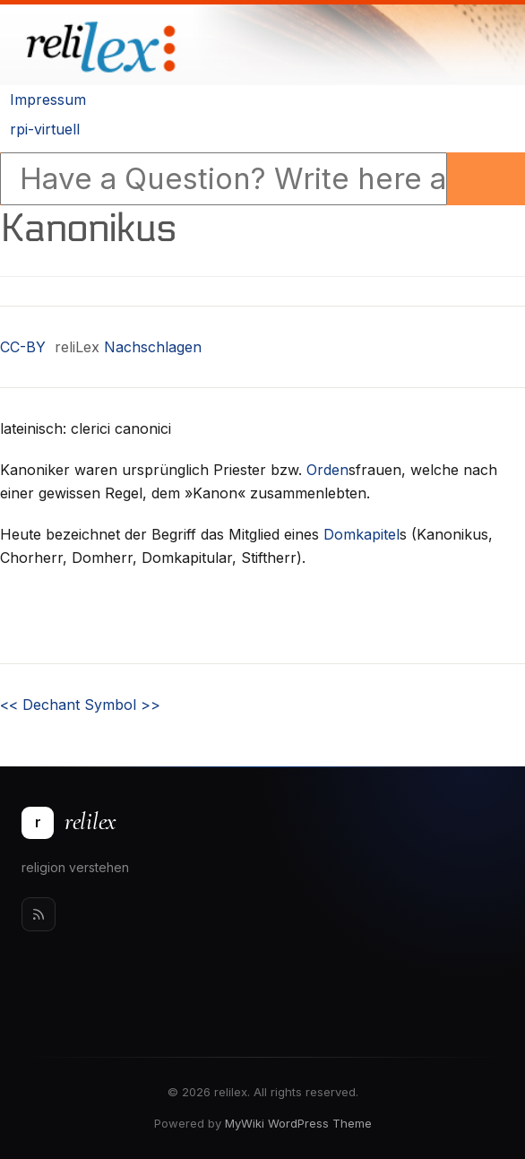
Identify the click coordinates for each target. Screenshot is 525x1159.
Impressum (48, 99)
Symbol (122, 705)
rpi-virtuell (45, 129)
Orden (327, 470)
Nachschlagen (153, 347)
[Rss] (39, 914)
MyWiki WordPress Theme (298, 1123)
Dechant (40, 705)
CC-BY (23, 347)
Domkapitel (361, 534)
